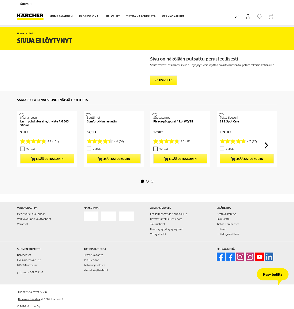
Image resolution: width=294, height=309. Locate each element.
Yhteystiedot (158, 234)
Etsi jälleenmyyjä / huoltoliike (168, 214)
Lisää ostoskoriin (47, 159)
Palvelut (113, 16)
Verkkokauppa (173, 16)
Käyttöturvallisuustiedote (166, 219)
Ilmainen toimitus (29, 299)
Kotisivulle (163, 80)
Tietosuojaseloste (94, 265)
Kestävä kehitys (226, 214)
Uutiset (221, 229)
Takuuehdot (157, 224)
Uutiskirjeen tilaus (228, 234)
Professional (89, 16)
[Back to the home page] (32, 16)
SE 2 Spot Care (229, 121)
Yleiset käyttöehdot (96, 270)
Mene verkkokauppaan (31, 214)
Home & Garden (61, 16)
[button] (142, 181)
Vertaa (30, 149)
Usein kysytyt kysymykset (166, 229)
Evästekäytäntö (93, 255)
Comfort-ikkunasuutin (102, 121)
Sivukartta (223, 219)
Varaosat (22, 224)
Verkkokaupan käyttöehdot (34, 219)
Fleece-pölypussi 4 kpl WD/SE (173, 121)
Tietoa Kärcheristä (141, 16)
